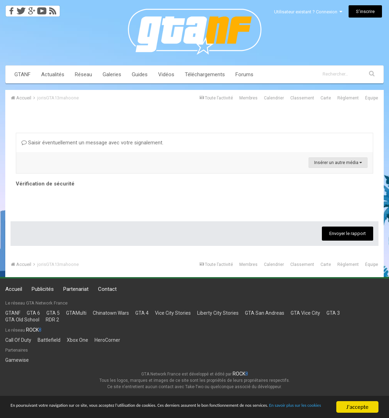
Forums (244, 74)
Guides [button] (140, 74)
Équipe (371, 98)
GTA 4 (142, 313)
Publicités (43, 289)
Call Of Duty (18, 340)
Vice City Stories (173, 313)
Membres (248, 98)
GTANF (22, 74)
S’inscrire (365, 11)
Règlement (348, 98)
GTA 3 (333, 313)
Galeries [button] (112, 74)
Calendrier (274, 98)
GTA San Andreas (264, 313)
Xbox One (77, 340)
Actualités (52, 74)
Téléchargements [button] (205, 74)
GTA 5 (53, 313)
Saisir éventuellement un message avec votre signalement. (92, 142)
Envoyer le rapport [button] (347, 233)
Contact (107, 289)
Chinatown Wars (111, 313)
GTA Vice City (305, 313)
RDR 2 (52, 319)
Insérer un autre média (338, 162)
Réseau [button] (83, 74)
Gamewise (17, 360)
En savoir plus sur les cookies (77, 410)
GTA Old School (22, 319)
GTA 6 (33, 313)
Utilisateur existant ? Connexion (308, 11)
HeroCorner (107, 340)
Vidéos (166, 74)
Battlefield (49, 340)
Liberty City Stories (218, 313)
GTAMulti (76, 313)
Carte (325, 98)
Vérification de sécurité (45, 184)
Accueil (13, 289)
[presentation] (69, 202)
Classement (302, 98)
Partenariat (76, 289)
